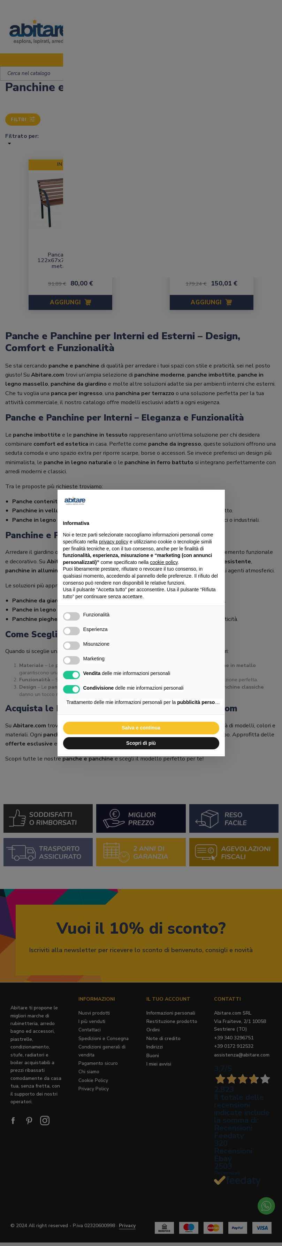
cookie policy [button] (163, 562)
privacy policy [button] (113, 541)
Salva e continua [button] (141, 727)
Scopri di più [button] (141, 743)
